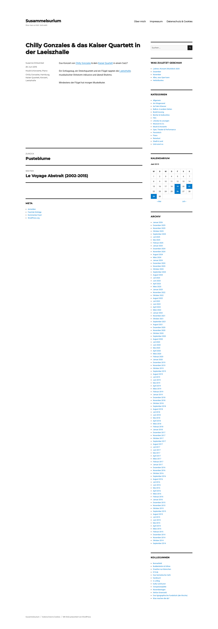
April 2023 (157, 284)
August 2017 (158, 444)
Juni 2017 (157, 450)
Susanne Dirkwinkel (35, 63)
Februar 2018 (158, 427)
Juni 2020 (157, 345)
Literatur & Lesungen (161, 121)
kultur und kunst (159, 584)
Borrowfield (157, 563)
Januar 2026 (158, 222)
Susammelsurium (43, 20)
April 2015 (157, 526)
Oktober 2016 (158, 473)
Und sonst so (158, 144)
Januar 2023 (158, 289)
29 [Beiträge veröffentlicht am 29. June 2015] (154, 196)
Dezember (157, 72)
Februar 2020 (158, 357)
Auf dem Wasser (159, 106)
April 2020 (157, 351)
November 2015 (159, 505)
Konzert (43, 77)
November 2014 (159, 537)
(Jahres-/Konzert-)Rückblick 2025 (166, 69)
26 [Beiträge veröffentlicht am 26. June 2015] (178, 191)
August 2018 (158, 409)
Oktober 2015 (158, 508)
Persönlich (157, 132)
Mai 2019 (156, 383)
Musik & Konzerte (33, 71)
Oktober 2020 (158, 333)
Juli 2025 (156, 237)
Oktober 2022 (158, 295)
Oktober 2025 (158, 231)
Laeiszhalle (125, 71)
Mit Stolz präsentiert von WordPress (77, 617)
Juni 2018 (157, 415)
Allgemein (157, 100)
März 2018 (157, 424)
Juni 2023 (157, 281)
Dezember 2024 (159, 249)
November (157, 75)
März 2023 (157, 287)
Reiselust (156, 138)
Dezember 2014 (159, 535)
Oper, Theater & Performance (164, 130)
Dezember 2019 (159, 362)
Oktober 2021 (158, 319)
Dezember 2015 (159, 502)
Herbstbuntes (158, 80)
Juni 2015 (157, 520)
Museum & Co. (158, 124)
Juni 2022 (157, 304)
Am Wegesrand (159, 103)
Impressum (156, 21)
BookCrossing (158, 112)
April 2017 (157, 456)
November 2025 (159, 228)
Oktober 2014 (158, 540)
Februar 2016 (158, 497)
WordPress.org (33, 218)
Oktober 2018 (158, 403)
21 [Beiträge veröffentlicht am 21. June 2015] (189, 186)
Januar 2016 (158, 500)
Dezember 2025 (159, 225)
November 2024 (159, 252)
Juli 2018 (156, 412)
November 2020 (159, 330)
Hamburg (44, 75)
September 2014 (159, 543)
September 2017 (159, 441)
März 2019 (157, 389)
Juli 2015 (156, 517)
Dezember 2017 (159, 432)
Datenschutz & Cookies (179, 21)
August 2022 (158, 298)
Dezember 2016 (159, 467)
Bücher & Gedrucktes (161, 115)
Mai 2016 (156, 488)
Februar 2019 (158, 392)
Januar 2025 (158, 246)
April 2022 (157, 307)
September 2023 (159, 272)
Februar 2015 (158, 532)
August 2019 (158, 374)
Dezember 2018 (159, 397)
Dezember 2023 (159, 263)
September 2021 (159, 322)
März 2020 (157, 354)
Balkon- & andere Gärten (162, 109)
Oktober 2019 (158, 368)
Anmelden (32, 209)
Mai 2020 (156, 348)
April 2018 (157, 421)
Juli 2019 (156, 377)
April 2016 (157, 491)
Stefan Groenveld (160, 592)
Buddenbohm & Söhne (161, 566)
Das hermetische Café (162, 575)
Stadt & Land (158, 141)
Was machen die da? (161, 598)
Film (154, 118)
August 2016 (158, 479)
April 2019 (157, 386)
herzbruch (157, 578)
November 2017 (159, 435)
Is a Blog (156, 581)
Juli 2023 (156, 278)
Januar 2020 (158, 359)
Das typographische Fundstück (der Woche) (170, 595)
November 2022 (159, 292)
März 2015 (157, 529)
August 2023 (158, 275)
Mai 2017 (156, 453)
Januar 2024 (158, 260)
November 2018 (159, 400)
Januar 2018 (158, 430)
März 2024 (157, 257)
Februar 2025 (158, 243)
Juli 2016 (156, 482)
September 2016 (159, 476)
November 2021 (159, 316)
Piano (44, 71)
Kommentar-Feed (34, 215)
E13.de (155, 572)
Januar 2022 (158, 313)
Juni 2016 (157, 485)
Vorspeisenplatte (159, 587)
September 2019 (159, 371)
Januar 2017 (158, 465)
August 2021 (158, 324)
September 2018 (159, 406)
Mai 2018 (156, 418)
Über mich (140, 21)
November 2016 (159, 470)
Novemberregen (159, 590)
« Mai (159, 201)
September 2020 (159, 336)
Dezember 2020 (159, 327)
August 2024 (158, 254)
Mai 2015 (156, 523)
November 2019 (159, 365)
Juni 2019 (157, 380)
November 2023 (159, 266)
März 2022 (157, 310)
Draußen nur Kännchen (162, 569)
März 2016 (157, 494)
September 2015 (159, 511)
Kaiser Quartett (105, 63)
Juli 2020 (156, 342)
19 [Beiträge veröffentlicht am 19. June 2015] (178, 186)
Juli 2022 (156, 301)
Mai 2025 (156, 240)
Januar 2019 (158, 394)
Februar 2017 (158, 462)
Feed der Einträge (34, 212)
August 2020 (158, 339)
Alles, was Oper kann (161, 77)
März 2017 (157, 459)
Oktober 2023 (158, 269)
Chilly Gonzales (83, 63)
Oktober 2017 (158, 438)
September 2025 (159, 234)
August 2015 (158, 514)
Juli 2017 (156, 447)
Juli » (184, 201)
